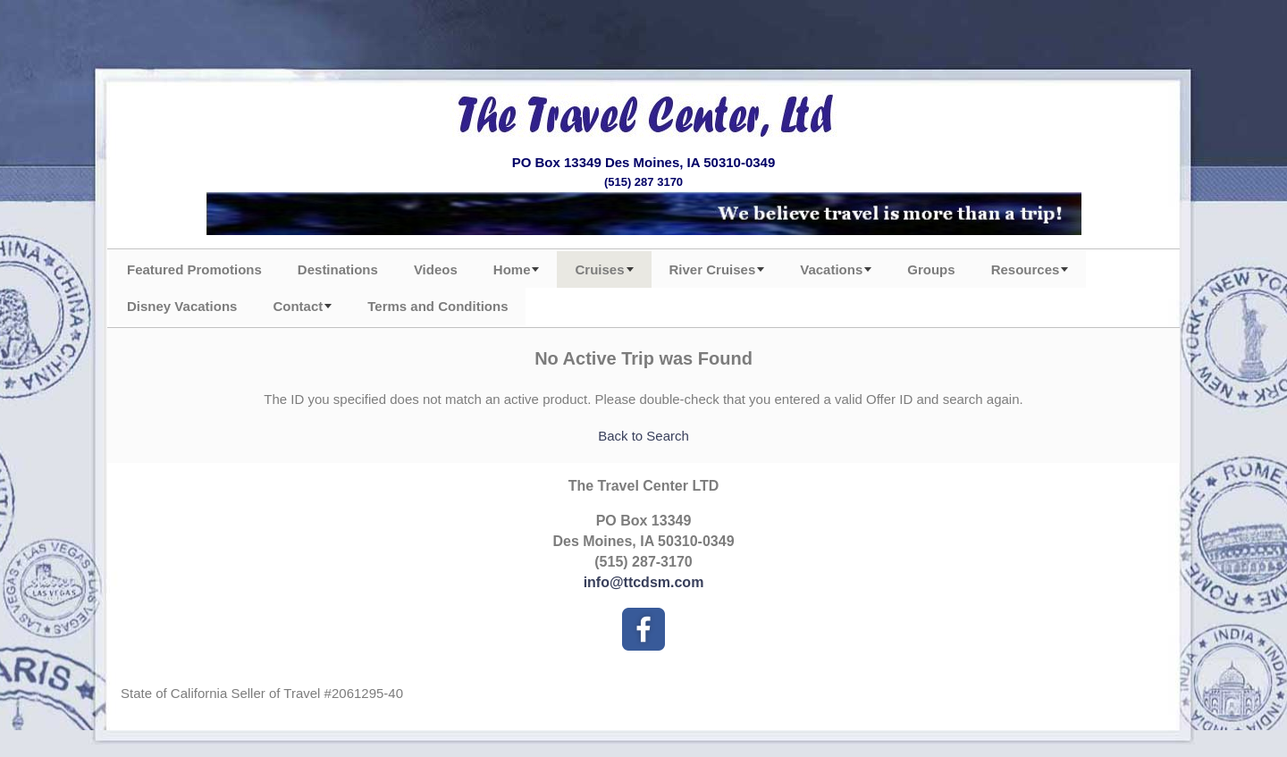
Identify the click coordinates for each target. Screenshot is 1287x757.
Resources (1025, 269)
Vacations (831, 269)
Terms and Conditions (437, 306)
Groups (931, 269)
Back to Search (643, 435)
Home (512, 269)
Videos (436, 269)
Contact (298, 306)
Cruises (599, 269)
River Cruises (712, 269)
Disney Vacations (182, 306)
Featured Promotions (194, 269)
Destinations (338, 269)
